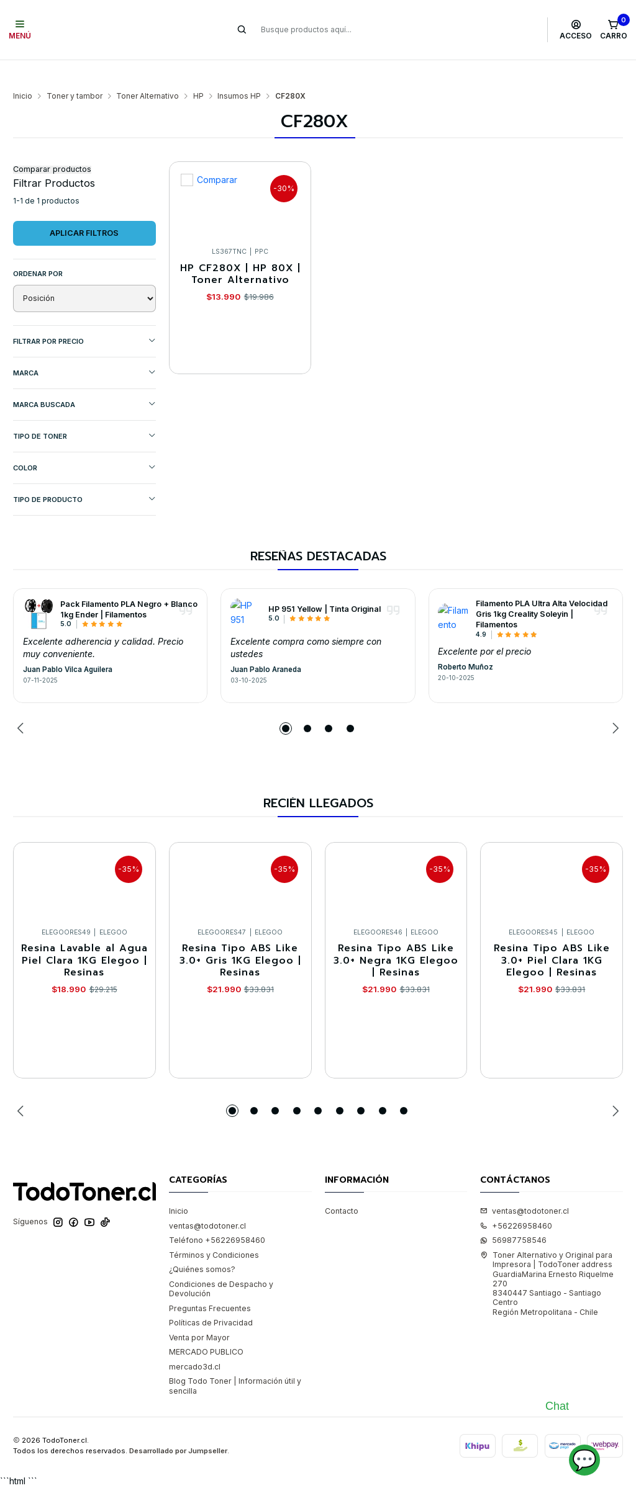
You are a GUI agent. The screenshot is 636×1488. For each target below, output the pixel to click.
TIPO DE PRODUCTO (84, 475)
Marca (84, 348)
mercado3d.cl (194, 1342)
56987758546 (513, 1216)
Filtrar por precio (84, 316)
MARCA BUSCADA (84, 380)
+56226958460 (516, 1201)
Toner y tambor (74, 72)
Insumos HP (239, 72)
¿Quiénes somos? (202, 1245)
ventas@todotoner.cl (207, 1201)
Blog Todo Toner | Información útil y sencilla (235, 1361)
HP (198, 72)
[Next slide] (613, 704)
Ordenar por (38, 249)
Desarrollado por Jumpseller (178, 1426)
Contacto (341, 1186)
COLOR (84, 443)
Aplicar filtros (84, 208)
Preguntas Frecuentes (210, 1284)
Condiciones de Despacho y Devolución (221, 1264)
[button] (285, 704)
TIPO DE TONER (84, 411)
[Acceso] (576, 29)
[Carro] (613, 29)
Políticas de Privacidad (211, 1298)
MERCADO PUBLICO (206, 1327)
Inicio (22, 72)
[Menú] (20, 29)
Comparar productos (52, 145)
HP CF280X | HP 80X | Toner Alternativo (240, 250)
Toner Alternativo (147, 72)
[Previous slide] (22, 704)
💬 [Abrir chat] (584, 1460)
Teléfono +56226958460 (217, 1216)
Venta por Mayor (199, 1313)
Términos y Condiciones (214, 1230)
